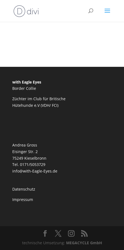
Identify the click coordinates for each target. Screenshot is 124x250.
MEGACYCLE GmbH (84, 242)
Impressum (22, 199)
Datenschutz (23, 189)
